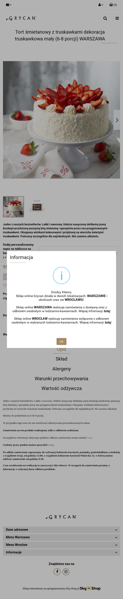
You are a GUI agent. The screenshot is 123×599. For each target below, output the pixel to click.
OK (61, 341)
